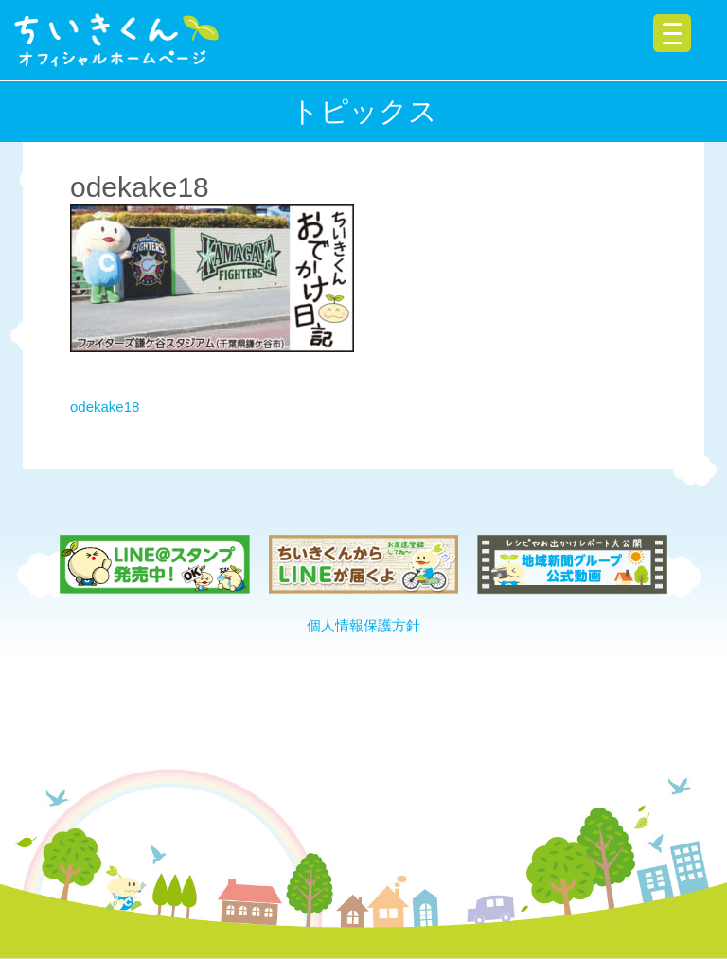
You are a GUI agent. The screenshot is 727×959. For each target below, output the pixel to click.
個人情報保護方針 (363, 625)
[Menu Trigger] (672, 33)
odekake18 (104, 407)
